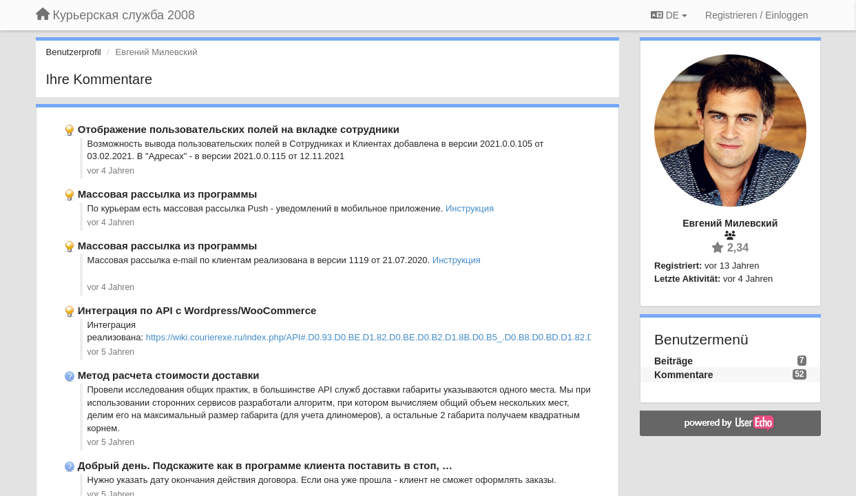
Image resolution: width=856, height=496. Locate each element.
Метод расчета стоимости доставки (169, 375)
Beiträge (673, 360)
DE (669, 15)
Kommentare (683, 374)
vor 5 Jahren (111, 352)
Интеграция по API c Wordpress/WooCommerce (197, 310)
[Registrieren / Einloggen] (756, 15)
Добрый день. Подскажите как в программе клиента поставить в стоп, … (265, 465)
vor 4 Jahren (111, 171)
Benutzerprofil (73, 52)
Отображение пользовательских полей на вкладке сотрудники (238, 129)
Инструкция (470, 208)
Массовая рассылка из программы (168, 194)
